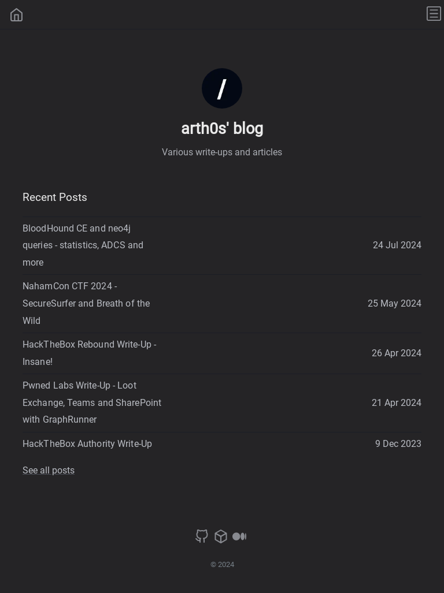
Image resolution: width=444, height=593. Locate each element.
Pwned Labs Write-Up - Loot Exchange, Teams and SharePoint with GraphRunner (92, 402)
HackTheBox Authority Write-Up (87, 443)
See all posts (49, 470)
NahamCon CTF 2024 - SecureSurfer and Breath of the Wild (86, 303)
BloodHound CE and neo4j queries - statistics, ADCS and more (83, 245)
